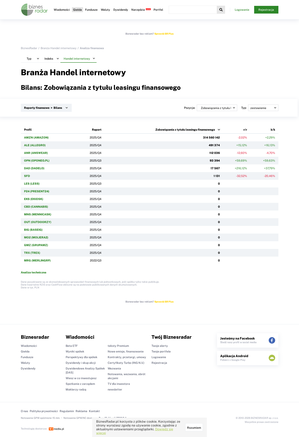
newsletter (115, 389)
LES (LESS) (32, 183)
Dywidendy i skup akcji (81, 362)
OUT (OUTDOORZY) (37, 222)
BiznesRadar (29, 48)
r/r (245, 129)
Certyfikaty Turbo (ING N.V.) (126, 362)
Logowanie (242, 9)
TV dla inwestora (119, 383)
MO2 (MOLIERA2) (36, 237)
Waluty (105, 9)
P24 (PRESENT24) (36, 191)
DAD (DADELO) (34, 168)
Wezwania (114, 368)
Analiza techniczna (33, 272)
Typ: (259, 108)
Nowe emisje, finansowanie (126, 351)
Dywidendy (120, 9)
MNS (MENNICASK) (37, 214)
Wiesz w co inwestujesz (81, 378)
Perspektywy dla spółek (81, 357)
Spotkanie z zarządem (80, 383)
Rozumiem (194, 427)
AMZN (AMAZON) (36, 137)
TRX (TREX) (32, 252)
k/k (273, 129)
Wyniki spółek (75, 351)
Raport (96, 129)
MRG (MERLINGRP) (37, 260)
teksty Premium (118, 345)
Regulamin (67, 411)
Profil (28, 129)
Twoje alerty (160, 345)
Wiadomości (62, 9)
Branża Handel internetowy (58, 48)
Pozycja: (210, 108)
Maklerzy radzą (76, 389)
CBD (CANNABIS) (36, 206)
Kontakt (94, 411)
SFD (27, 176)
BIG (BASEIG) (33, 229)
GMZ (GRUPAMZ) (36, 245)
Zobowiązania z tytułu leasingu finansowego (185, 129)
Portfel (158, 9)
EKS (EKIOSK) (33, 199)
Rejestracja (266, 9)
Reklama (81, 411)
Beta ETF (72, 345)
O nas (24, 411)
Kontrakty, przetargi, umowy (127, 357)
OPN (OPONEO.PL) (36, 160)
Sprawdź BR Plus (164, 33)
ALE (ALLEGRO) (35, 145)
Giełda (77, 9)
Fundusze (91, 9)
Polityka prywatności (44, 411)
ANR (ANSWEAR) (36, 152)
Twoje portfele (161, 351)
